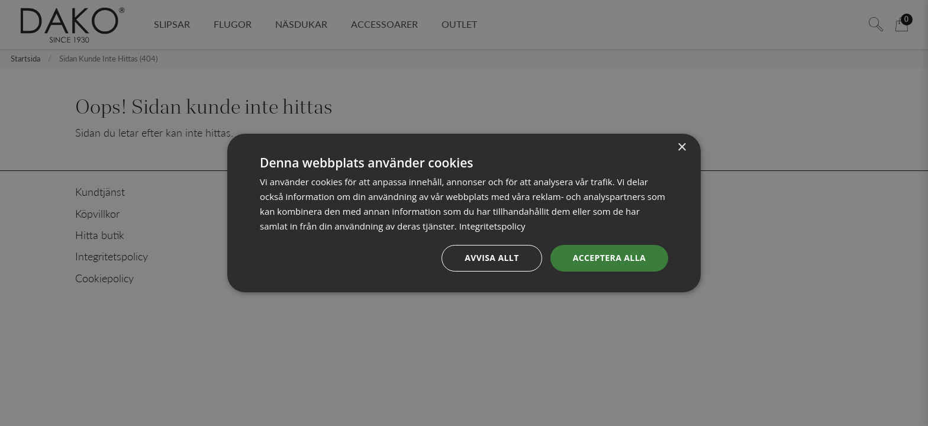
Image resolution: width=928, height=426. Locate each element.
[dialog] (464, 213)
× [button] (681, 147)
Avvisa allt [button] (491, 257)
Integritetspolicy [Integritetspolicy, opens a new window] (492, 226)
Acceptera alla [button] (609, 257)
